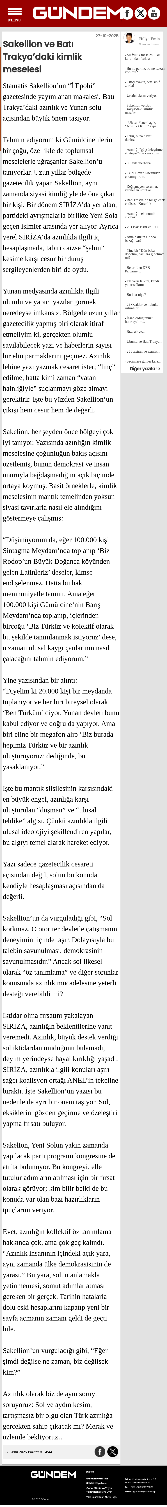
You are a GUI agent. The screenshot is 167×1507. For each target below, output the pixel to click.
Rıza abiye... (136, 332)
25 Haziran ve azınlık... (143, 351)
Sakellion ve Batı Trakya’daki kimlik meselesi (139, 109)
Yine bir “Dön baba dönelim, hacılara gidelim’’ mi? (144, 254)
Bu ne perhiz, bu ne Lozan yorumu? (144, 70)
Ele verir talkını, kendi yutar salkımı (142, 283)
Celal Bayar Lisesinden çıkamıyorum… (142, 175)
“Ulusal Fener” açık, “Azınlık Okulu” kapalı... (143, 124)
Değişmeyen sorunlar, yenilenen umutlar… (141, 188)
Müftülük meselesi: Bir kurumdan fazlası (142, 57)
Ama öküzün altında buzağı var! (140, 239)
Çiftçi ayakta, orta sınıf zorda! (142, 84)
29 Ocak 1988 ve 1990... (144, 227)
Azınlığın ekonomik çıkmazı (140, 215)
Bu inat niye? (136, 295)
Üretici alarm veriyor (142, 95)
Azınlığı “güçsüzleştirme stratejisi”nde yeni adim (144, 151)
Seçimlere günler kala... (144, 361)
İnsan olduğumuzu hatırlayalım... (139, 320)
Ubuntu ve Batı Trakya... (144, 341)
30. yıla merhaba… (140, 163)
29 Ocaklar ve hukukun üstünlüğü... (142, 306)
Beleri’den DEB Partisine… (137, 269)
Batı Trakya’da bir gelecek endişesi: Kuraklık (145, 202)
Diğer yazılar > (145, 369)
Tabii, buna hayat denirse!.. (138, 138)
